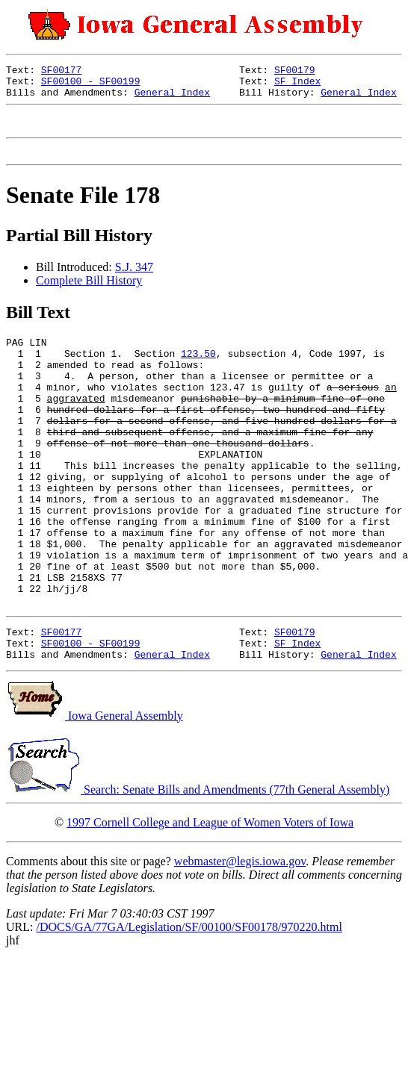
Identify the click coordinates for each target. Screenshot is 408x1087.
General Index (172, 98)
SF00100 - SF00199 (90, 85)
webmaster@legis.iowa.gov (240, 935)
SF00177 (61, 71)
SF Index (297, 85)
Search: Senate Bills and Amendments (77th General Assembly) (197, 863)
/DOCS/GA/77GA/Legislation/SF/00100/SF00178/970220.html (188, 1000)
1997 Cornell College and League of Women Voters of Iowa (210, 896)
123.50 (198, 371)
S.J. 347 (134, 280)
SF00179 (294, 71)
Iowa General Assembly (94, 789)
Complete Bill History (89, 293)
